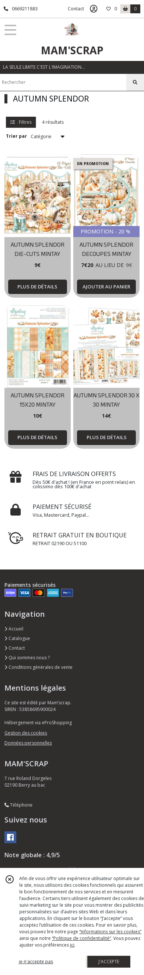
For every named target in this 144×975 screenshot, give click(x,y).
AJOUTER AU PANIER (106, 286)
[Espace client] (94, 9)
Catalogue (17, 638)
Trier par (16, 136)
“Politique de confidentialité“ (81, 938)
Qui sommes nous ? (27, 657)
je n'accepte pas (36, 961)
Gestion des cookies (25, 733)
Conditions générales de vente (38, 667)
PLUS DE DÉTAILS (37, 286)
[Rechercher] (135, 82)
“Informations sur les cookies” (110, 931)
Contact (76, 9)
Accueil (13, 629)
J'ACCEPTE (108, 961)
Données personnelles (28, 743)
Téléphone (18, 805)
